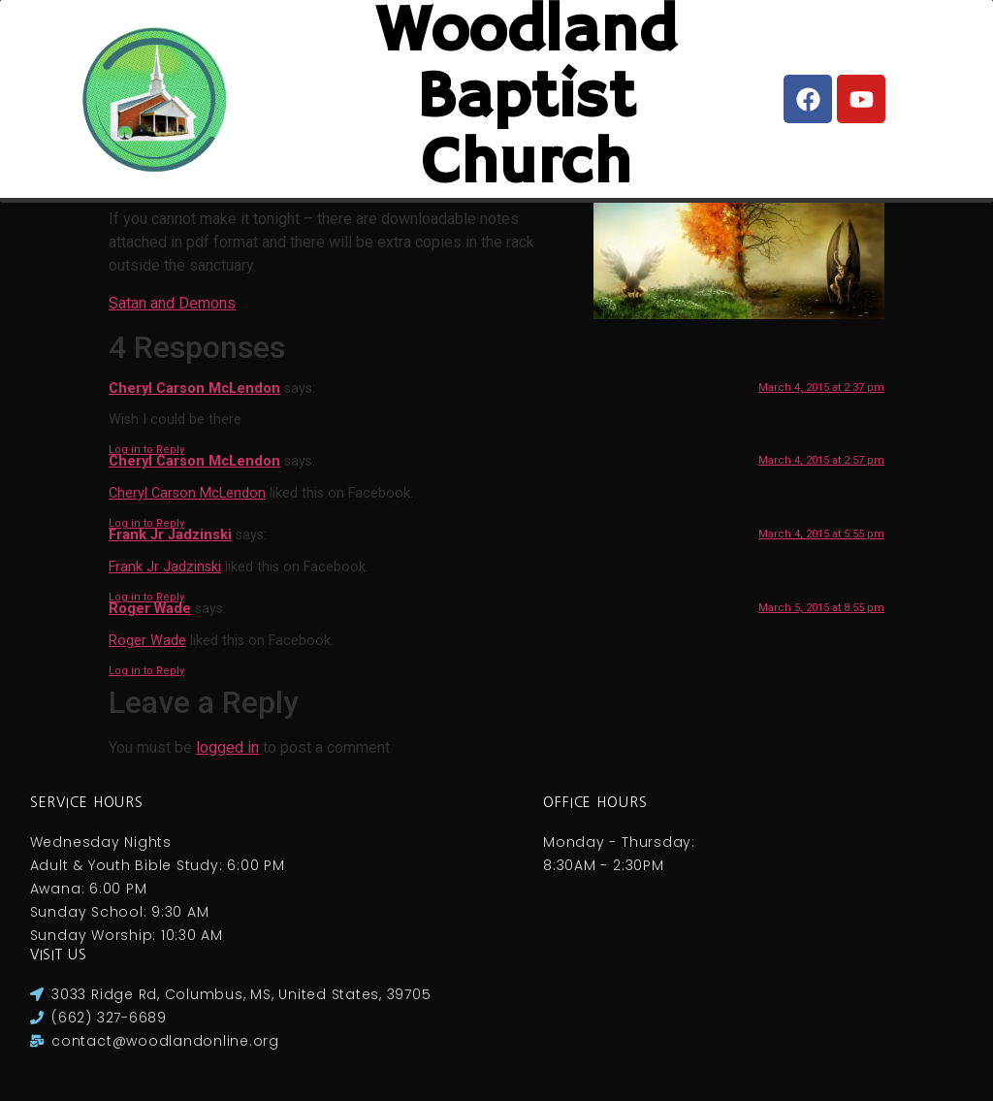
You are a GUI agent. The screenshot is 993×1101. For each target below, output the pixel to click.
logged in (227, 747)
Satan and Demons (172, 303)
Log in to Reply (146, 449)
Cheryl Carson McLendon (194, 388)
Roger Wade (150, 608)
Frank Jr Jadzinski (170, 535)
